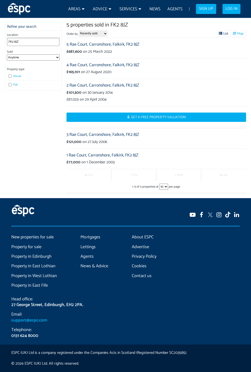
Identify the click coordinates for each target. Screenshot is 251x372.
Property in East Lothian (33, 266)
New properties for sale (32, 237)
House (14, 76)
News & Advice (94, 266)
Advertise (140, 247)
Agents (175, 9)
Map (240, 34)
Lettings (87, 247)
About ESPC (143, 237)
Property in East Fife (29, 285)
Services (128, 9)
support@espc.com (29, 320)
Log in (231, 9)
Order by (72, 34)
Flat (13, 84)
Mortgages (90, 237)
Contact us (142, 276)
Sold (10, 51)
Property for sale (26, 247)
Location (12, 35)
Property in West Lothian (34, 276)
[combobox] (33, 42)
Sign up (206, 9)
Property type (15, 69)
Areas (74, 9)
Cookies (139, 266)
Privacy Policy (144, 256)
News (154, 9)
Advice (100, 9)
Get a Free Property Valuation (158, 117)
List (225, 34)
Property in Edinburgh (31, 256)
